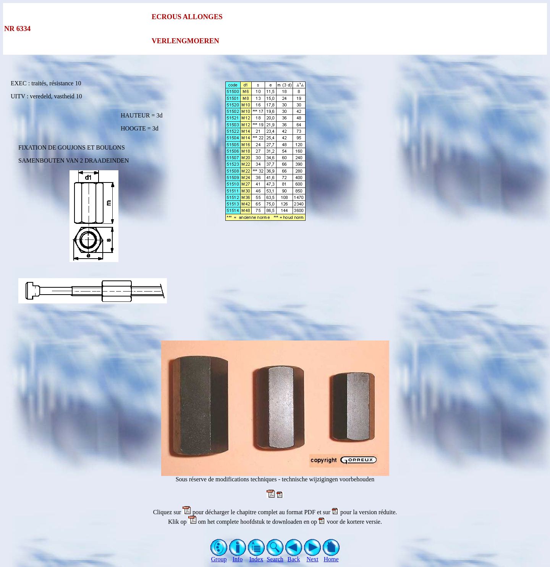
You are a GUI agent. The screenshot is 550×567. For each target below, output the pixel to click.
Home (331, 556)
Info (237, 556)
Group (219, 556)
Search (275, 556)
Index (256, 556)
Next (312, 556)
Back (293, 556)
